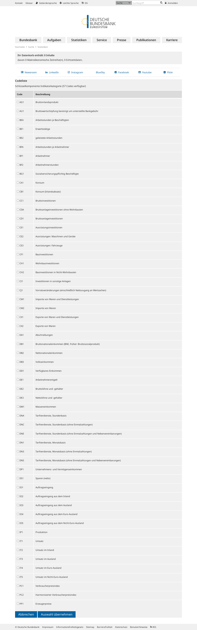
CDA (22, 209)
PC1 (22, 585)
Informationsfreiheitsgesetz (69, 627)
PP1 (22, 603)
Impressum (47, 627)
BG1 (22, 173)
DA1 (22, 334)
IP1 (21, 532)
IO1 (21, 487)
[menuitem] (28, 40)
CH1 (22, 263)
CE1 (21, 227)
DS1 (22, 478)
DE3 (22, 397)
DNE (22, 433)
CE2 (21, 236)
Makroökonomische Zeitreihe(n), (44, 60)
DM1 (22, 406)
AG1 (22, 102)
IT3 (21, 558)
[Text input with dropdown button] (148, 3)
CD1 (22, 218)
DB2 (22, 352)
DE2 (22, 388)
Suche (31, 46)
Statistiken (43, 46)
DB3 (22, 361)
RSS (153, 627)
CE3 (21, 245)
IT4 (21, 567)
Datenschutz (121, 627)
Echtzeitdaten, (73, 60)
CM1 (22, 299)
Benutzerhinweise (138, 627)
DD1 (22, 370)
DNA (22, 415)
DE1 (22, 379)
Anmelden (171, 3)
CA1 (22, 182)
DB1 (22, 343)
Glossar (29, 3)
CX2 (21, 325)
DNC (22, 424)
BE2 (21, 137)
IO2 (21, 496)
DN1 (22, 442)
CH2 (22, 272)
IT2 (21, 549)
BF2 (21, 164)
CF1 (21, 254)
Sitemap (90, 627)
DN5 (22, 460)
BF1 (21, 155)
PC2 (22, 594)
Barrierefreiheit (104, 627)
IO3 (21, 505)
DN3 (22, 451)
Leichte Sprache (69, 3)
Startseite (20, 46)
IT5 (21, 576)
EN (85, 3)
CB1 (22, 191)
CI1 (21, 281)
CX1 (21, 317)
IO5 (21, 523)
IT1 (21, 541)
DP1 (22, 469)
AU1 (22, 111)
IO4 (21, 514)
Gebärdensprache (46, 3)
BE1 (21, 128)
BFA (21, 146)
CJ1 (21, 290)
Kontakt (19, 3)
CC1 (22, 200)
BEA (22, 119)
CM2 (22, 308)
